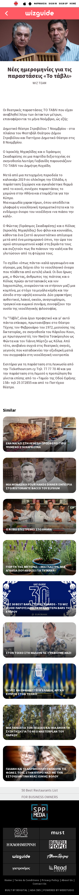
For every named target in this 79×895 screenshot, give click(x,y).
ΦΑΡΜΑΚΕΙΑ (40, 3)
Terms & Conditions (26, 880)
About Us (67, 880)
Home (8, 880)
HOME (73, 3)
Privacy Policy (50, 880)
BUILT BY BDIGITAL (16, 890)
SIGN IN (53, 3)
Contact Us (39, 883)
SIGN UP (63, 3)
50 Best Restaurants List (39, 790)
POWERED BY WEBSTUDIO (58, 890)
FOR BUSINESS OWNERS (39, 797)
